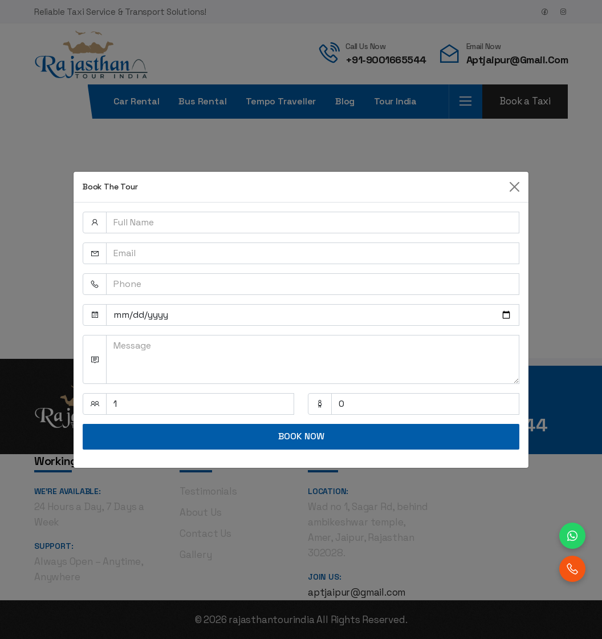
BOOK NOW (301, 436)
